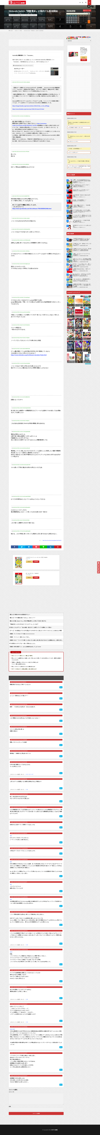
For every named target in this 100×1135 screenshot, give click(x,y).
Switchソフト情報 (24, 15)
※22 (11, 1029)
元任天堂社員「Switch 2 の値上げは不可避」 (81, 195)
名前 (10, 1106)
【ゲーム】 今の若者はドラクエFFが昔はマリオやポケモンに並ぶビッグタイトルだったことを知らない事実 (35, 630)
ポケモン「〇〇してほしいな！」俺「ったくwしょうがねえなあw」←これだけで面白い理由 (82, 264)
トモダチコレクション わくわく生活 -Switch (36, 557)
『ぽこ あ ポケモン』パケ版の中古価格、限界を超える (78, 162)
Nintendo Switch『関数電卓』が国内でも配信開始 (33, 30)
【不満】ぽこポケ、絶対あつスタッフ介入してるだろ (82, 244)
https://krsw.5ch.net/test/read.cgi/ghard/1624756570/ (52, 540)
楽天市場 (36, 561)
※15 (29, 774)
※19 (11, 952)
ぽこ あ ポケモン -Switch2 (32, 573)
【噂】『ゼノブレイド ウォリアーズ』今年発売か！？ (82, 254)
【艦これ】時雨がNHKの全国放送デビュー (19, 614)
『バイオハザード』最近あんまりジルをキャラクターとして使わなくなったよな (82, 216)
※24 (27, 999)
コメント (11, 1091)
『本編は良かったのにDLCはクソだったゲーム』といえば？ (23, 624)
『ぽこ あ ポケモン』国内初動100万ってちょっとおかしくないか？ (81, 279)
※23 (14, 1029)
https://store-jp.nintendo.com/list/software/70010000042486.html (31, 208)
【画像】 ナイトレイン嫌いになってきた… (19, 636)
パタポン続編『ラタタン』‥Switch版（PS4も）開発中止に (81, 205)
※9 (11, 884)
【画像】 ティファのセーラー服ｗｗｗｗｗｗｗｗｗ (21, 633)
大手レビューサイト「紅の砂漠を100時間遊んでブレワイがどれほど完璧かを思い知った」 (82, 259)
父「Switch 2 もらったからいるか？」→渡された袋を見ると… (79, 137)
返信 (61, 687)
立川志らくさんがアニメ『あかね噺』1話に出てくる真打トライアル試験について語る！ (30, 627)
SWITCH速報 (54, 1129)
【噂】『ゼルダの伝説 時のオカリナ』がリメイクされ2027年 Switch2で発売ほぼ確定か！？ (82, 180)
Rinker (29, 558)
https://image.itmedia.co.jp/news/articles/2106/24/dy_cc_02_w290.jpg (30, 106)
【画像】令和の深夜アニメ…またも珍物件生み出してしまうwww (25, 646)
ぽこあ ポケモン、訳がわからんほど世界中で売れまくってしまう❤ (82, 274)
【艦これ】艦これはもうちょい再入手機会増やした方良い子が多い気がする (27, 620)
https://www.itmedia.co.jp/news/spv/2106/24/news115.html (28, 109)
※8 (11, 835)
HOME (11, 30)
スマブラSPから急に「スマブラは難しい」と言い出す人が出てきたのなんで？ (82, 211)
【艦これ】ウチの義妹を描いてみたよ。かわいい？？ (22, 617)
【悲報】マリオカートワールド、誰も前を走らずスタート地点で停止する (82, 249)
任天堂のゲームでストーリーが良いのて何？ (82, 226)
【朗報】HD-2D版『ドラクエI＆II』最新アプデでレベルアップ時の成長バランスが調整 (82, 285)
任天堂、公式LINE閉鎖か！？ (75, 148)
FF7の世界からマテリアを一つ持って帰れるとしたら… (22, 643)
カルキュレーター (19, 68)
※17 (32, 774)
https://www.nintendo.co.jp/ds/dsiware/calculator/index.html (29, 355)
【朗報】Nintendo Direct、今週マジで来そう (81, 269)
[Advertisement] (36, 42)
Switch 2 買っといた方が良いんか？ (81, 189)
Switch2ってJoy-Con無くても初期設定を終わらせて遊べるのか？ (79, 123)
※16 (27, 789)
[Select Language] (78, 40)
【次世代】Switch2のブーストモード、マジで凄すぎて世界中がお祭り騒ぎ (82, 239)
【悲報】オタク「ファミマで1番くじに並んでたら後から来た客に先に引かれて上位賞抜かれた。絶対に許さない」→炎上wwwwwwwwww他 (36, 640)
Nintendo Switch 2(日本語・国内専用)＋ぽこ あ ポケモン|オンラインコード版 (83, 50)
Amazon (29, 561)
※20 (27, 944)
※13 (27, 774)
